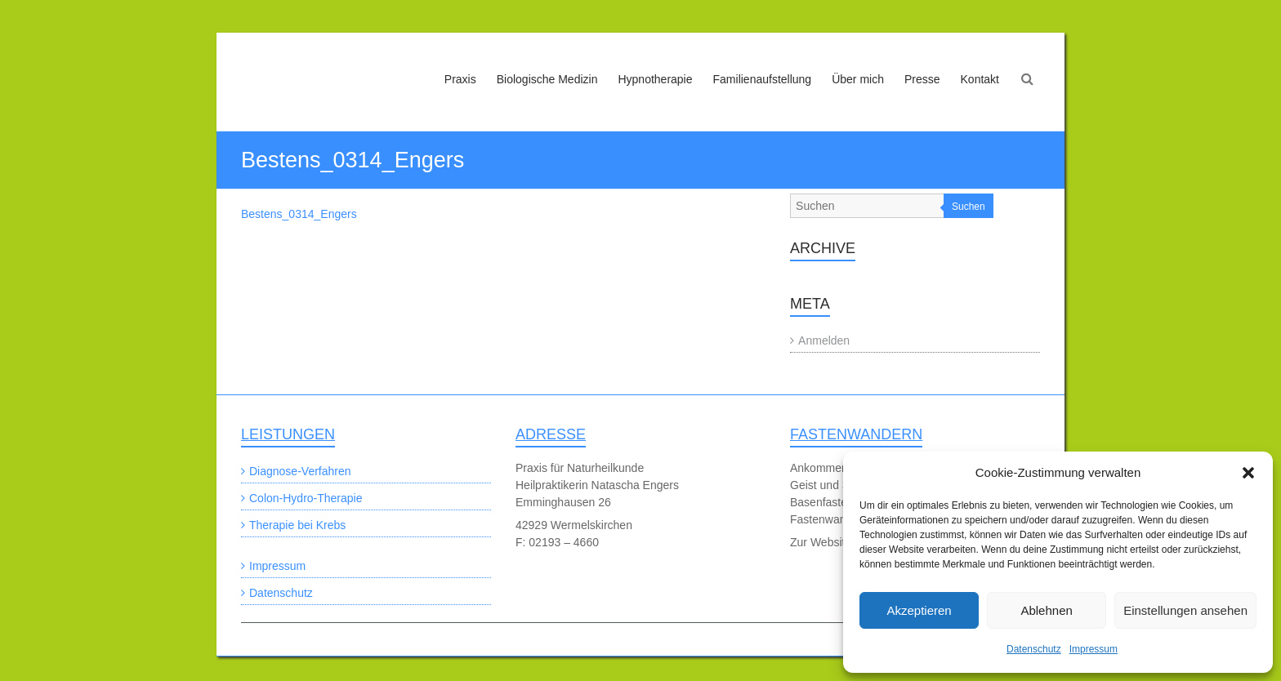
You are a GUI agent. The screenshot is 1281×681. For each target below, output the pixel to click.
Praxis (460, 79)
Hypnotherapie (655, 79)
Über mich (858, 79)
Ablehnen (1046, 610)
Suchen (968, 206)
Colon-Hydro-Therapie (306, 498)
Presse (922, 79)
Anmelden (824, 340)
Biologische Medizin (547, 79)
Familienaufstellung (762, 79)
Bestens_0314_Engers (299, 213)
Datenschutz (1033, 649)
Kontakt (980, 79)
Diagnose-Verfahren (300, 471)
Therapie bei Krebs (297, 525)
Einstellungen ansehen (1185, 610)
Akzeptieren (918, 610)
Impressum (1093, 649)
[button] (1248, 473)
